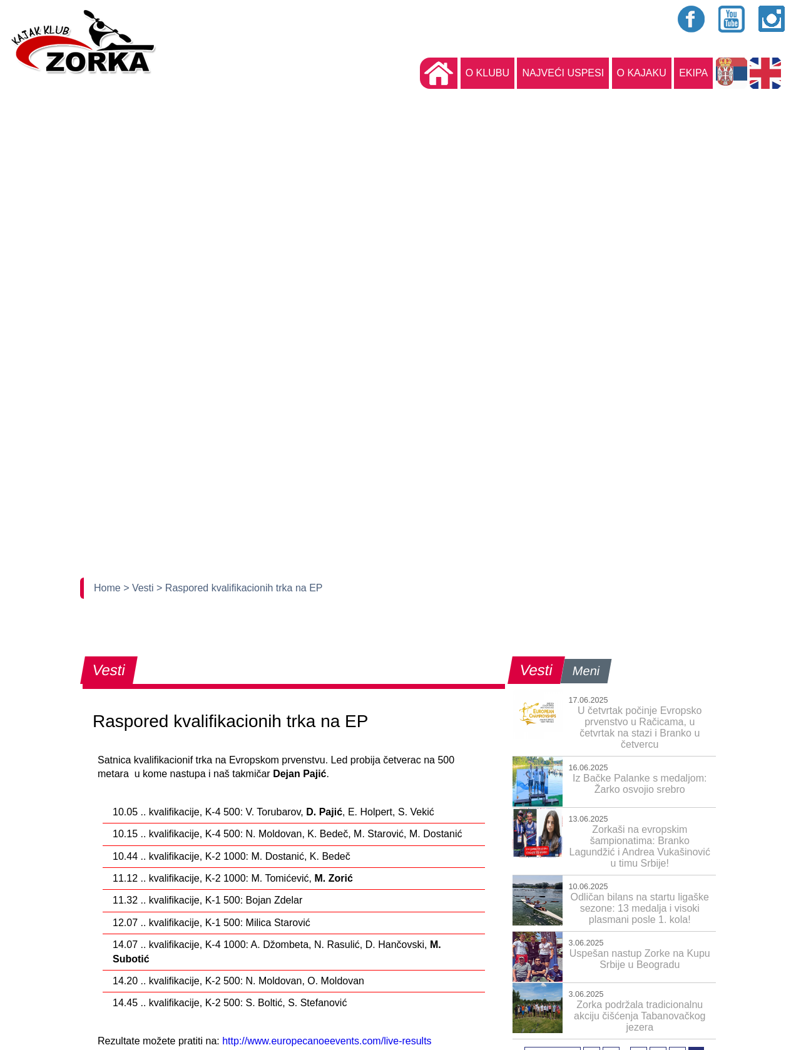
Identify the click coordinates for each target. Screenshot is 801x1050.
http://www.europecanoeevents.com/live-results (326, 1041)
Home (108, 588)
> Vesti (139, 588)
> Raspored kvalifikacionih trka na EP (239, 588)
